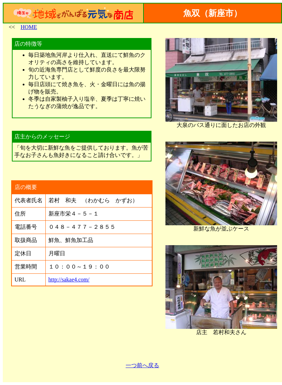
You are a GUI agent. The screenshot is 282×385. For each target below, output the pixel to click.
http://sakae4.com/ (69, 279)
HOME (29, 27)
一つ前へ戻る (142, 365)
